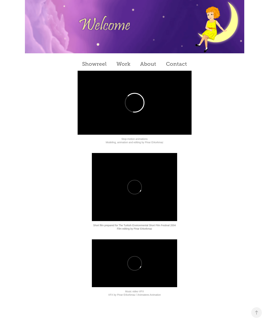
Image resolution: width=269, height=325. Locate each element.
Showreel (94, 64)
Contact (176, 64)
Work (123, 64)
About (148, 64)
